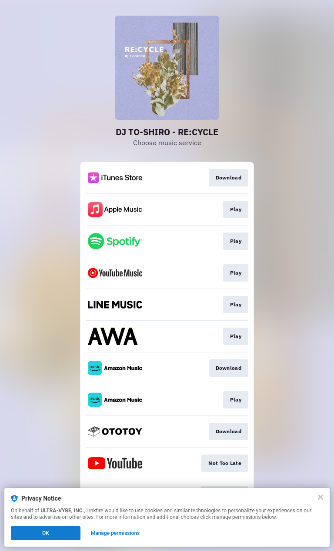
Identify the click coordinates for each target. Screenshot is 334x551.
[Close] (320, 497)
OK (45, 533)
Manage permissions (115, 533)
